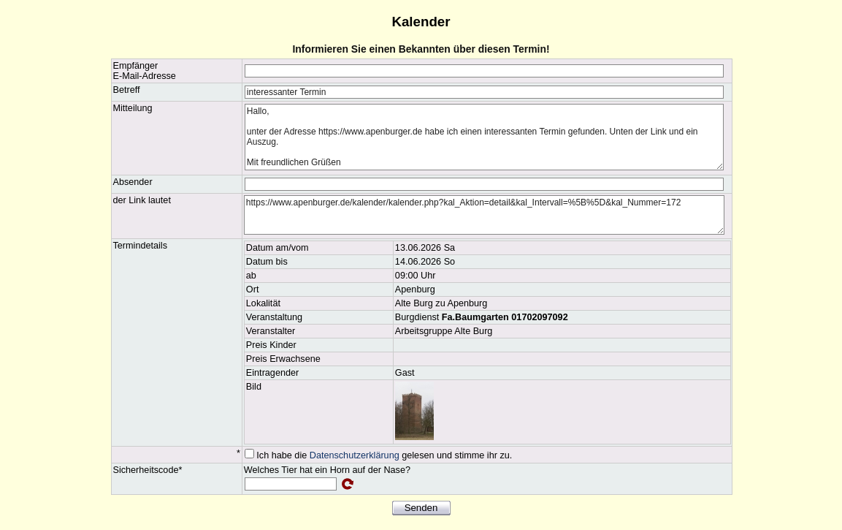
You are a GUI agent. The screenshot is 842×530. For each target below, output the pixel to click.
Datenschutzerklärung (354, 455)
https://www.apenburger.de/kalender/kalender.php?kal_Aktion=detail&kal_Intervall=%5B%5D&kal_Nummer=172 (484, 215)
